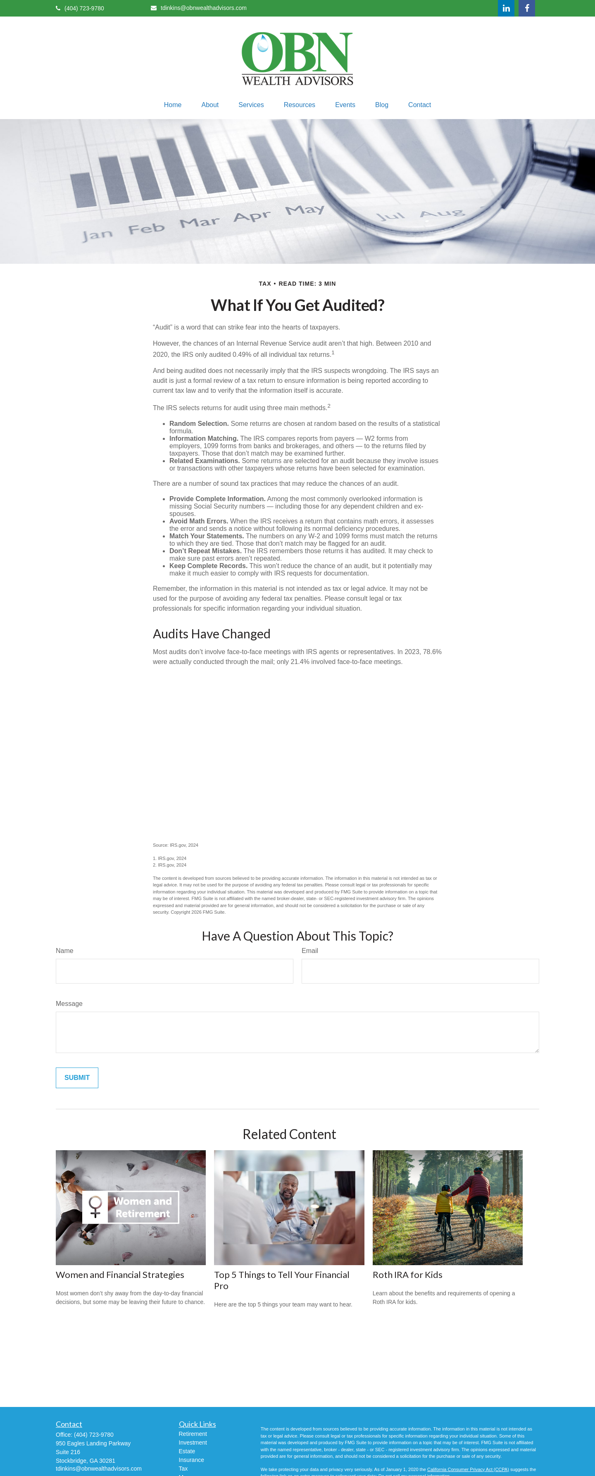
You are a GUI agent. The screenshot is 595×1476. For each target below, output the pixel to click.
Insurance (191, 1460)
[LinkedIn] (506, 8)
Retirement (193, 1434)
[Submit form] (77, 1078)
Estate (187, 1451)
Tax (183, 1468)
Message (69, 1003)
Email (310, 950)
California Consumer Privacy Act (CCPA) (468, 1469)
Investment (193, 1442)
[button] (173, 105)
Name (65, 950)
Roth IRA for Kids (408, 1274)
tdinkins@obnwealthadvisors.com (199, 8)
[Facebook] (527, 8)
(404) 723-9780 (80, 8)
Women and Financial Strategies (120, 1274)
